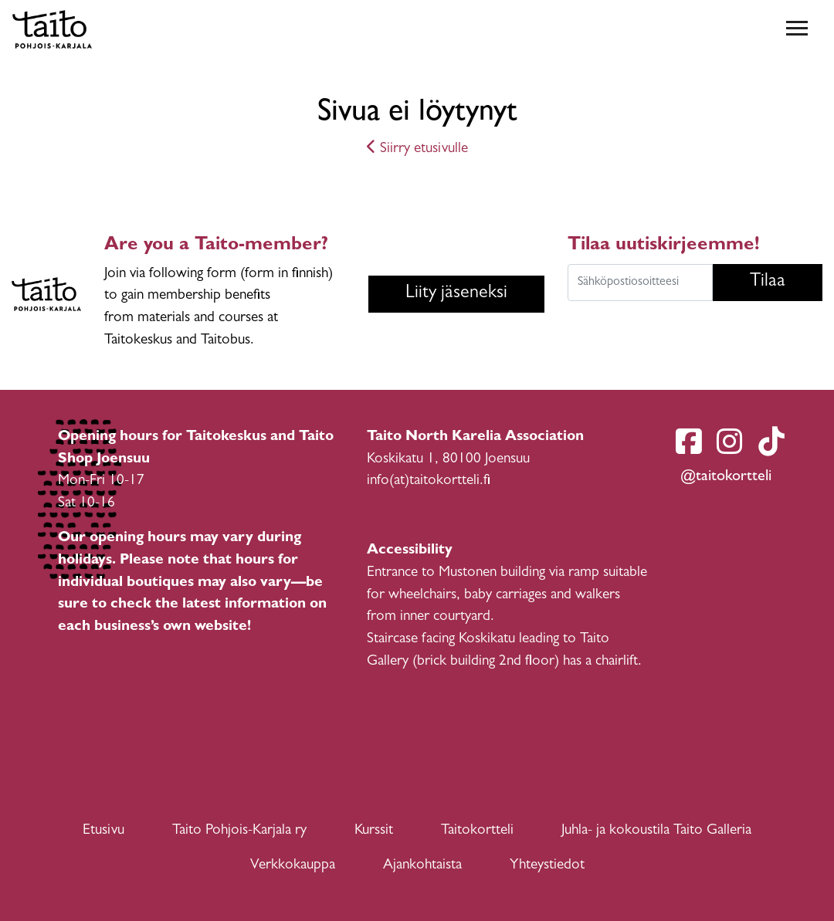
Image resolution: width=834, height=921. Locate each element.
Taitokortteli (477, 831)
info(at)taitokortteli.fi (428, 481)
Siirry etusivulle (417, 149)
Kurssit (373, 831)
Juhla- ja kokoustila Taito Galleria (656, 831)
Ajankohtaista (422, 865)
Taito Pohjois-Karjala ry (239, 831)
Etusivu (103, 831)
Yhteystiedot (547, 865)
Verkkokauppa (292, 865)
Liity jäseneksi (456, 294)
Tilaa (767, 282)
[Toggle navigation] (797, 29)
